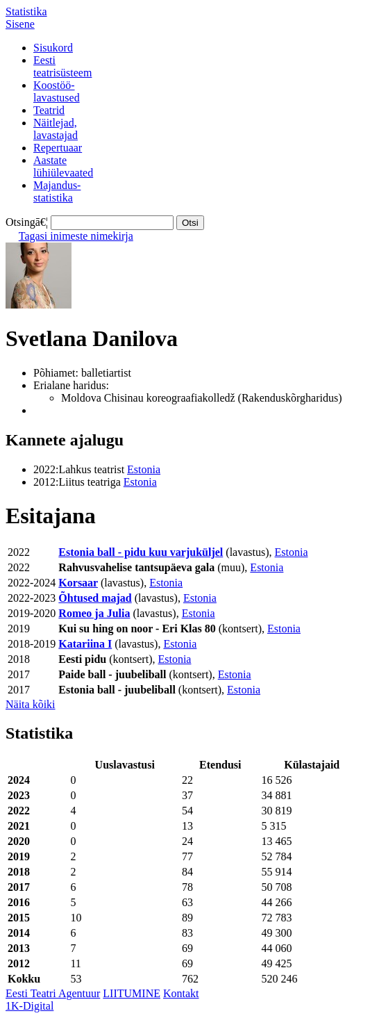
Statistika (26, 11)
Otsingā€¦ (27, 222)
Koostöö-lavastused (56, 91)
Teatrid (49, 110)
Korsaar (78, 583)
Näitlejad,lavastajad (55, 129)
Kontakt (181, 993)
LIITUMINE (131, 993)
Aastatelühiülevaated (63, 166)
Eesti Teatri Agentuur (53, 993)
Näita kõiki (31, 704)
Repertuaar (57, 148)
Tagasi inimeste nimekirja (76, 236)
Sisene (20, 24)
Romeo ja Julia (94, 613)
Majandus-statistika (57, 191)
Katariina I (85, 644)
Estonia (143, 469)
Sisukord (53, 48)
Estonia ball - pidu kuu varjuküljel (140, 552)
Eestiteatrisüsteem (62, 66)
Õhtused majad (94, 598)
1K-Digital (29, 1006)
